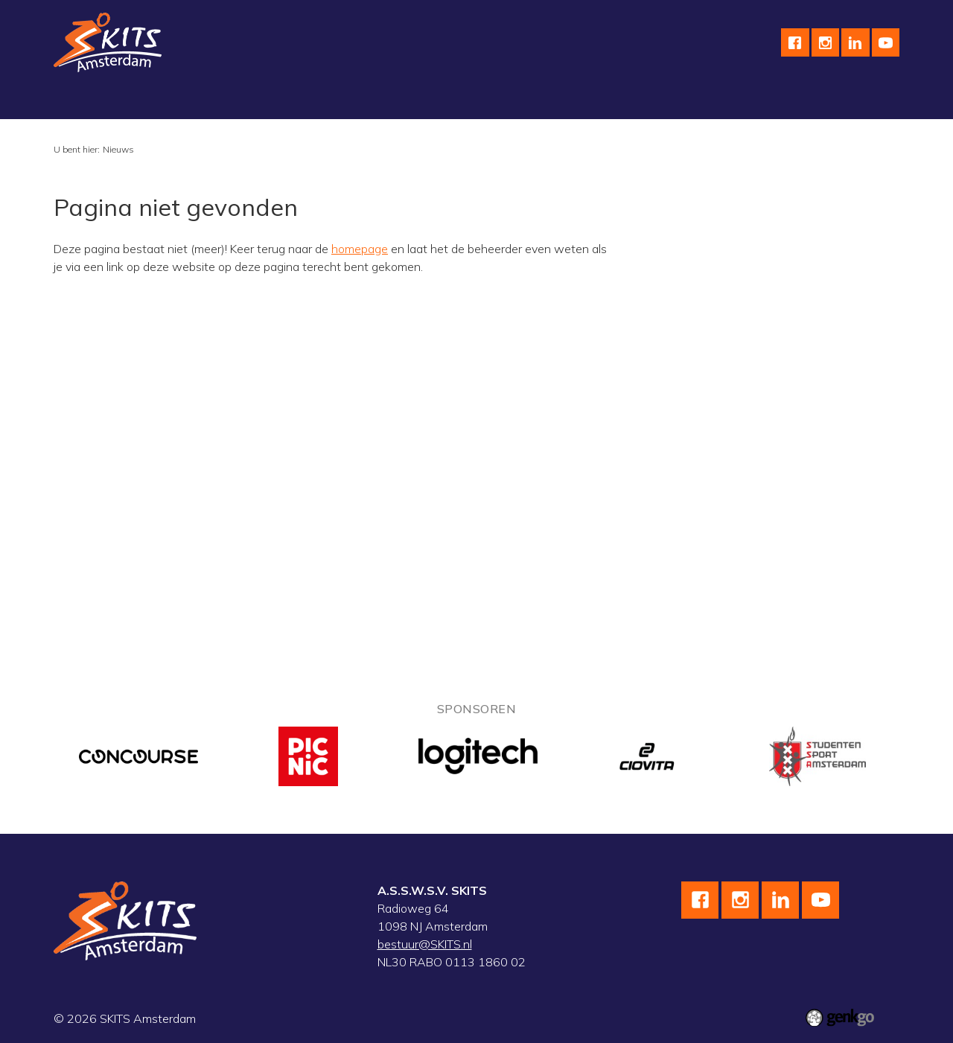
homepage (359, 248)
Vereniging (93, 101)
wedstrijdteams (430, 101)
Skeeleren (338, 101)
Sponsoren (594, 101)
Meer (840, 101)
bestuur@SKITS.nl (424, 944)
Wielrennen (257, 101)
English (665, 101)
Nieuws (118, 149)
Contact (729, 101)
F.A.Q (788, 101)
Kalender (519, 101)
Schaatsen (174, 101)
